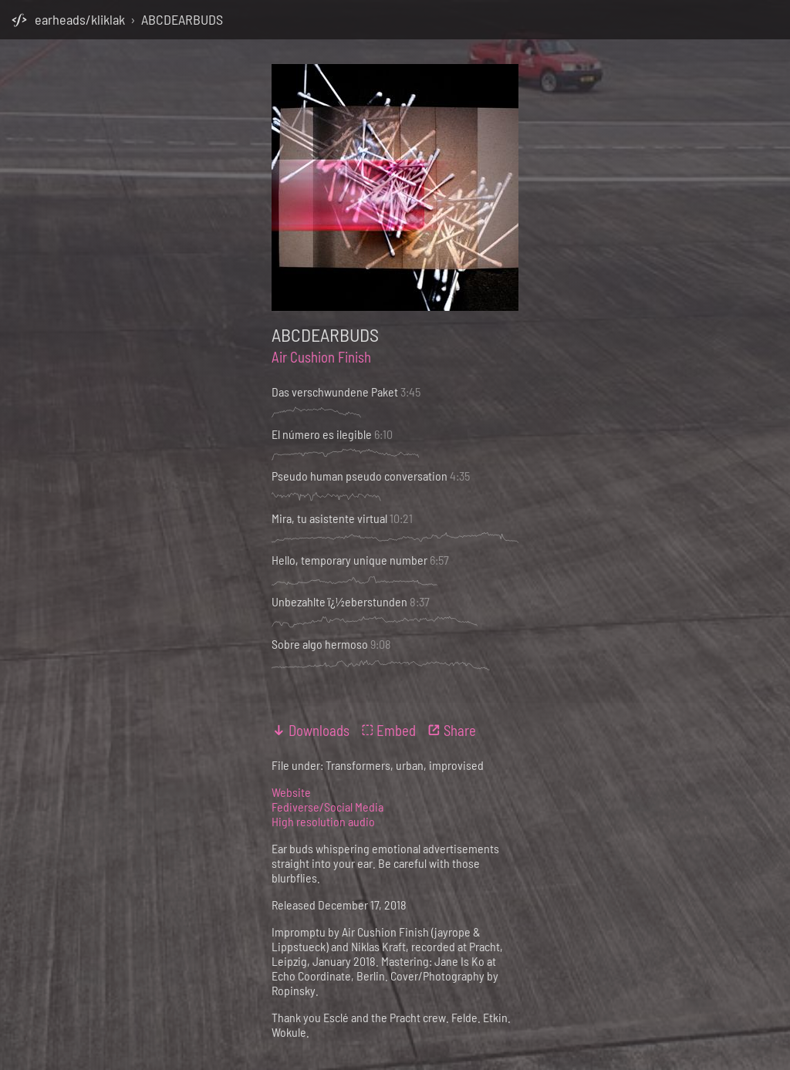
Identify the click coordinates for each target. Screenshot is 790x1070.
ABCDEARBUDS (182, 19)
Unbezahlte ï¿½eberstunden (339, 601)
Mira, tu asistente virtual (329, 518)
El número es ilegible (322, 434)
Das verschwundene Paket (335, 391)
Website (291, 792)
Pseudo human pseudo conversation (359, 475)
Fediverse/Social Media (327, 806)
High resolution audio (323, 821)
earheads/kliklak (80, 19)
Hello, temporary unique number (349, 559)
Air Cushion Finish (321, 357)
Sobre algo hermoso (320, 643)
